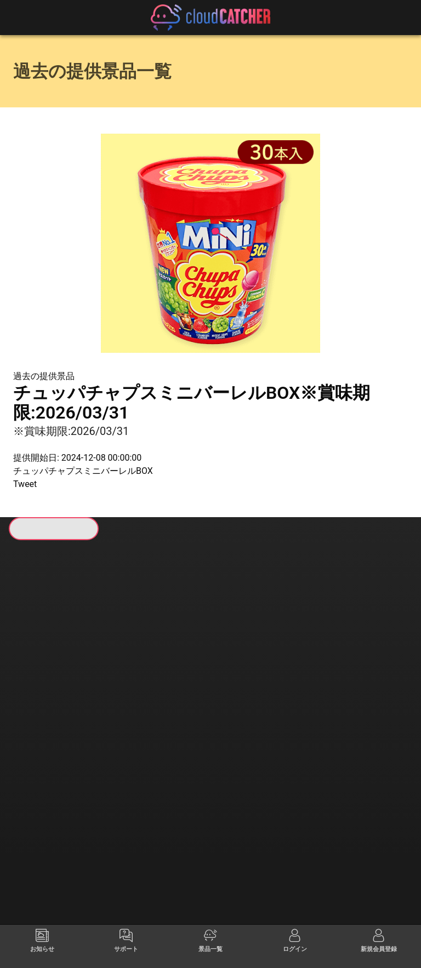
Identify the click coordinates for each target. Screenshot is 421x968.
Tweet (25, 484)
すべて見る (55, 694)
